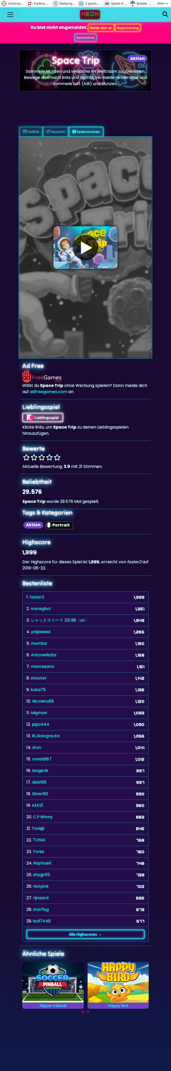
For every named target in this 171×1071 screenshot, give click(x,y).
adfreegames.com (48, 392)
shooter (39, 678)
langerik (40, 771)
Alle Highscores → (85, 934)
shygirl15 (41, 875)
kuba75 (38, 690)
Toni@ (38, 828)
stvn (36, 747)
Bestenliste (85, 37)
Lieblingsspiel (43, 417)
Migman (39, 713)
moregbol (41, 609)
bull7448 (42, 921)
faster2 (37, 597)
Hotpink (41, 886)
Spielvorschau (86, 131)
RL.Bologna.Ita (46, 736)
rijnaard (41, 898)
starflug (41, 909)
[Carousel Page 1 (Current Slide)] (82, 1011)
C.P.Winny (43, 817)
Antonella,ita (43, 655)
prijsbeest (41, 632)
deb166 (39, 782)
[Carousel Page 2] (88, 1011)
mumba (39, 643)
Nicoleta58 (43, 701)
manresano (42, 666)
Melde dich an (101, 27)
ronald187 (42, 759)
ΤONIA (39, 840)
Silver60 (40, 794)
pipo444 (40, 724)
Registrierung (128, 27)
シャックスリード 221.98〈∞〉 (59, 620)
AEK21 (37, 805)
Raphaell (42, 863)
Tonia (38, 852)
